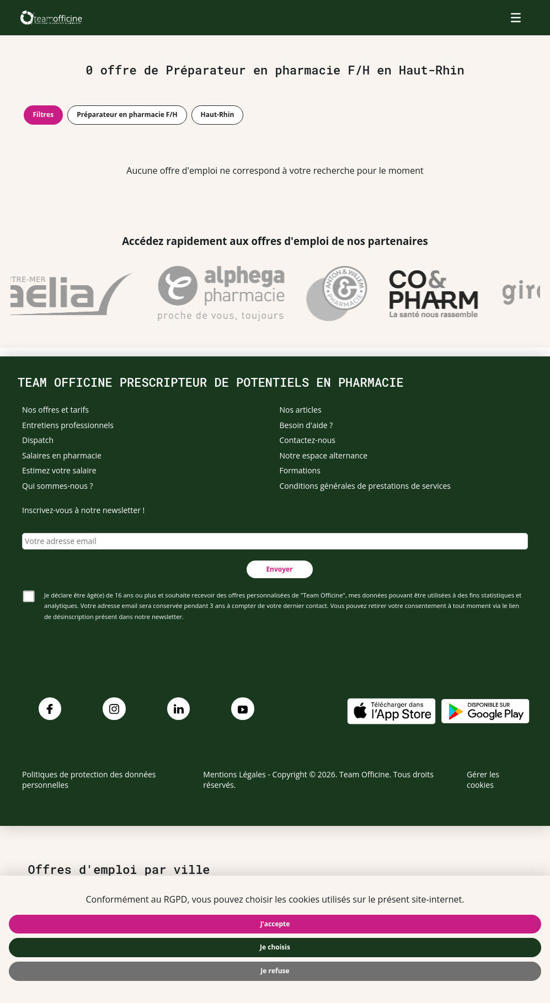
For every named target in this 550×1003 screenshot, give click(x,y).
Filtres (43, 114)
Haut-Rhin (217, 114)
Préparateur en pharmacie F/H (127, 114)
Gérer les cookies (483, 780)
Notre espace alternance (324, 455)
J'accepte (275, 924)
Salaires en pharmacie (62, 455)
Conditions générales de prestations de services (365, 486)
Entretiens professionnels (68, 425)
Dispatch (38, 440)
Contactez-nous (308, 440)
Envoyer (279, 569)
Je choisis (275, 947)
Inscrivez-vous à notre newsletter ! (83, 510)
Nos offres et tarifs (55, 409)
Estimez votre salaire (59, 470)
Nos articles (301, 409)
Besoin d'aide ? (306, 425)
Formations (300, 470)
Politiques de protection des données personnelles (89, 780)
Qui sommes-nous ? (57, 486)
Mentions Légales (234, 774)
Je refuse (274, 970)
